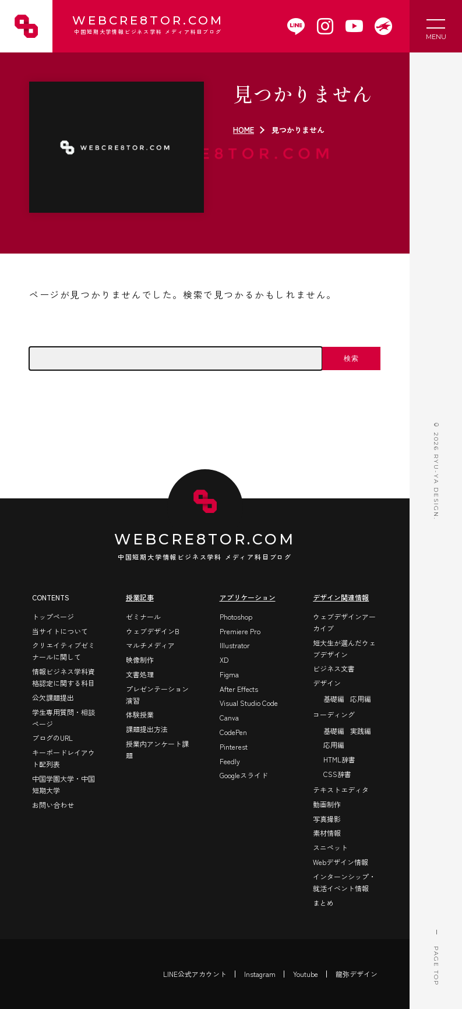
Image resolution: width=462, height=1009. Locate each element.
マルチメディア (150, 645)
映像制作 (140, 660)
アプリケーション (248, 597)
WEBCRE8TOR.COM (147, 26)
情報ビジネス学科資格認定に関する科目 (63, 677)
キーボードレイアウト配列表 (63, 758)
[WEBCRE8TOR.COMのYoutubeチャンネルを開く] (354, 26)
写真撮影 (327, 819)
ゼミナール (143, 616)
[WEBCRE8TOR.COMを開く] (383, 26)
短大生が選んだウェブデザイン (344, 648)
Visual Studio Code (249, 703)
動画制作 (327, 804)
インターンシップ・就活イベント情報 (344, 882)
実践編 (360, 731)
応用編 (360, 699)
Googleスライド (244, 775)
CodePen (233, 732)
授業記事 (140, 597)
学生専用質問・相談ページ (63, 718)
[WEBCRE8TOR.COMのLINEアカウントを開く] (296, 26)
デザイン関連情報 (341, 597)
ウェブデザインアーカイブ (344, 622)
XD (224, 660)
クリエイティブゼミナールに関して (63, 651)
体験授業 (140, 714)
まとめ (323, 903)
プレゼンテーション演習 (157, 694)
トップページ (53, 616)
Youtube (305, 974)
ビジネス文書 (334, 668)
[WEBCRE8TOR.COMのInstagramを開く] (325, 26)
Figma (229, 674)
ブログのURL (52, 738)
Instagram (260, 974)
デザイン (327, 683)
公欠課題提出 (53, 697)
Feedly (230, 761)
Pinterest (234, 746)
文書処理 (140, 674)
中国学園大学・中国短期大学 (63, 784)
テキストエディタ (341, 789)
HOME (243, 129)
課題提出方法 (147, 729)
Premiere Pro (240, 631)
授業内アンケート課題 (157, 749)
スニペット (330, 847)
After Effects (239, 689)
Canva (229, 717)
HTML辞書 (339, 759)
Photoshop (236, 616)
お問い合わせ (53, 805)
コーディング (334, 714)
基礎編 (333, 699)
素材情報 (327, 833)
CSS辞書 (337, 774)
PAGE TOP (436, 937)
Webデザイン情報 (340, 862)
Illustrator (235, 645)
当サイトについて (60, 631)
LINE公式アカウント (195, 974)
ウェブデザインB (152, 631)
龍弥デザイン (357, 974)
